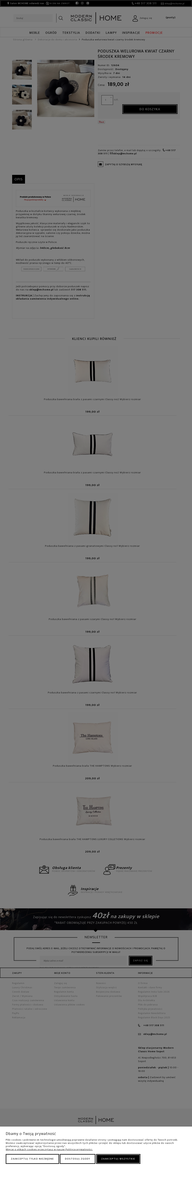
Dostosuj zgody (77, 1159)
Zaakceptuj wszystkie (118, 1159)
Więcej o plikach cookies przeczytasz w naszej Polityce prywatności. (49, 1149)
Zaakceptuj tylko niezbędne (32, 1159)
